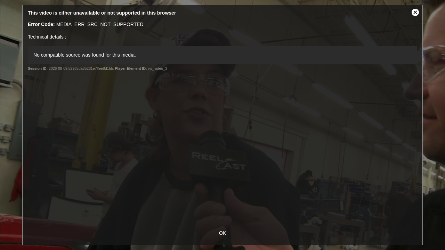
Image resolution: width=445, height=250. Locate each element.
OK (222, 233)
